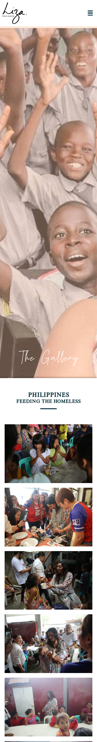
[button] (90, 13)
